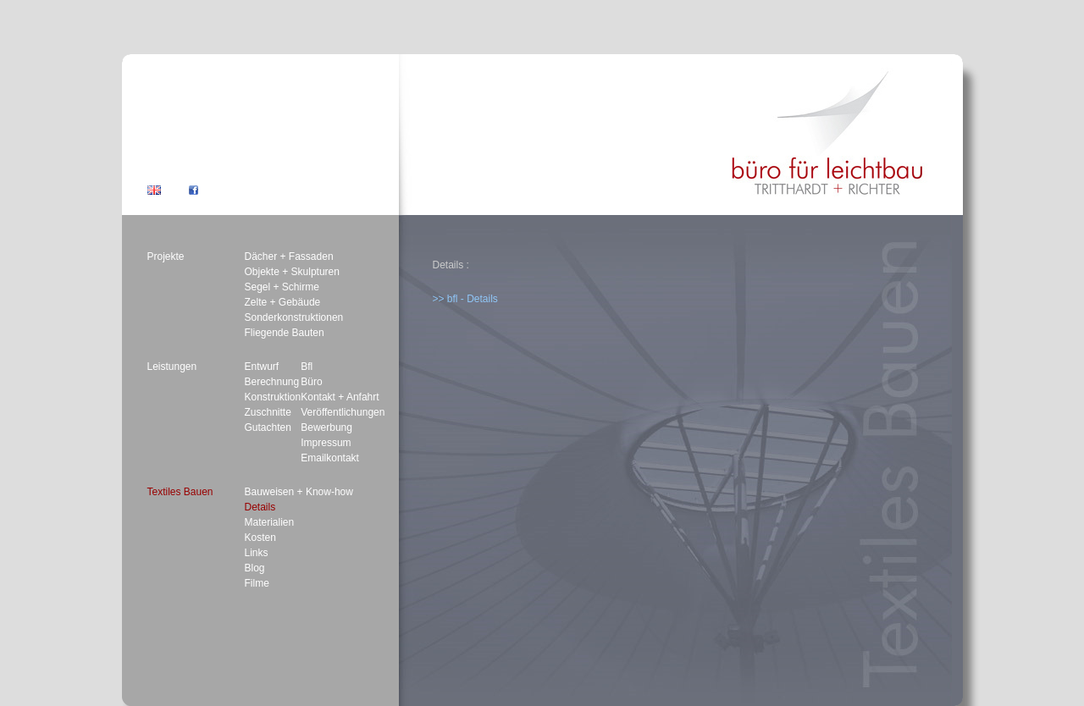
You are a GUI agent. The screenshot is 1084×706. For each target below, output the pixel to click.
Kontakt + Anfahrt (340, 397)
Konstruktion (273, 397)
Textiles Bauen (180, 492)
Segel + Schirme (282, 287)
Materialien (270, 522)
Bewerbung (326, 427)
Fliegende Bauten (284, 333)
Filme (257, 583)
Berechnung (272, 382)
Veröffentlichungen (342, 412)
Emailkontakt (330, 458)
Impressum (326, 443)
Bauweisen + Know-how (299, 492)
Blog (255, 568)
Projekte (166, 256)
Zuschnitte (268, 412)
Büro (311, 382)
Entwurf (262, 366)
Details (260, 507)
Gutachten (268, 427)
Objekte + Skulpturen (292, 272)
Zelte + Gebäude (283, 302)
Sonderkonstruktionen (294, 317)
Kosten (260, 537)
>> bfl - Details (465, 299)
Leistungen (172, 366)
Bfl (306, 366)
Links (256, 553)
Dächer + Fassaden (289, 256)
